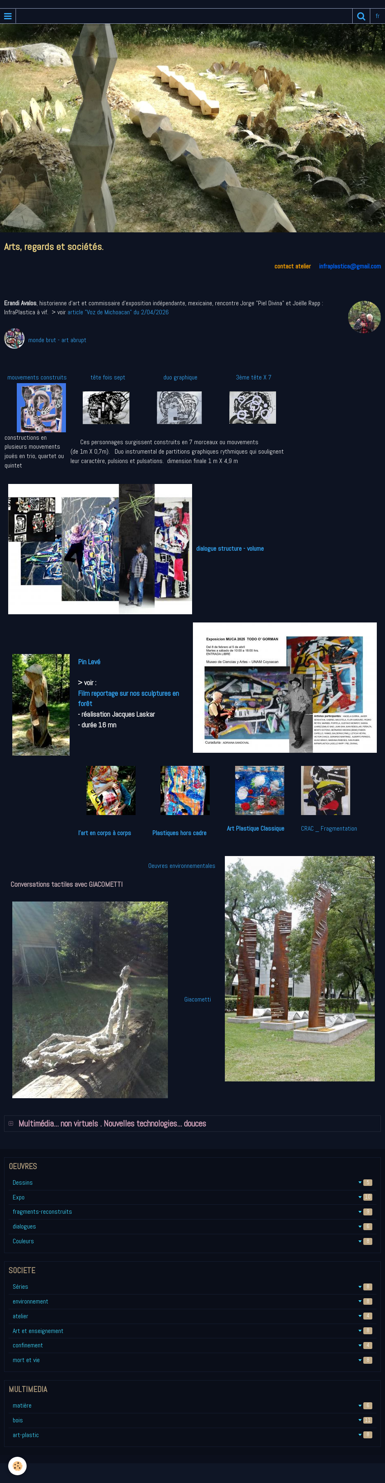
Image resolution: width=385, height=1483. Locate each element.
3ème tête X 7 (254, 377)
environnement (192, 1301)
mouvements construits (37, 377)
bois (192, 1420)
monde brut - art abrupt (57, 340)
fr (378, 15)
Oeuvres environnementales (183, 865)
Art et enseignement (192, 1330)
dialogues (192, 1226)
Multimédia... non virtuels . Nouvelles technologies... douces (111, 1123)
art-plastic (192, 1435)
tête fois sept (107, 377)
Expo (192, 1197)
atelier (192, 1316)
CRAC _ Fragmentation (329, 828)
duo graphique (180, 377)
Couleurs (192, 1241)
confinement (192, 1345)
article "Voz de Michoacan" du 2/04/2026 (119, 312)
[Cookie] (17, 1466)
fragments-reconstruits (192, 1211)
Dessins (192, 1182)
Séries (192, 1286)
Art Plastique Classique (255, 828)
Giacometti (193, 999)
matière (192, 1405)
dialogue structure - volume (230, 548)
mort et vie (192, 1360)
